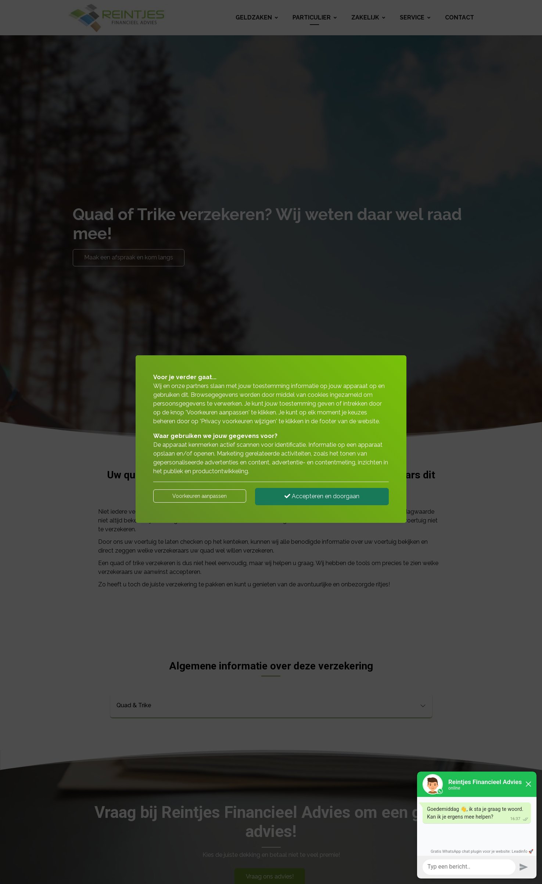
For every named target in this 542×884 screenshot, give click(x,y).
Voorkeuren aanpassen (199, 496)
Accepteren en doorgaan (321, 496)
